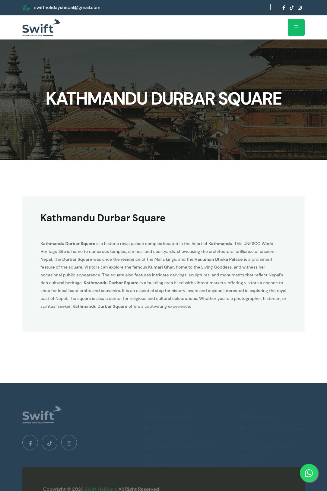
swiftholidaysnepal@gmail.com (67, 8)
